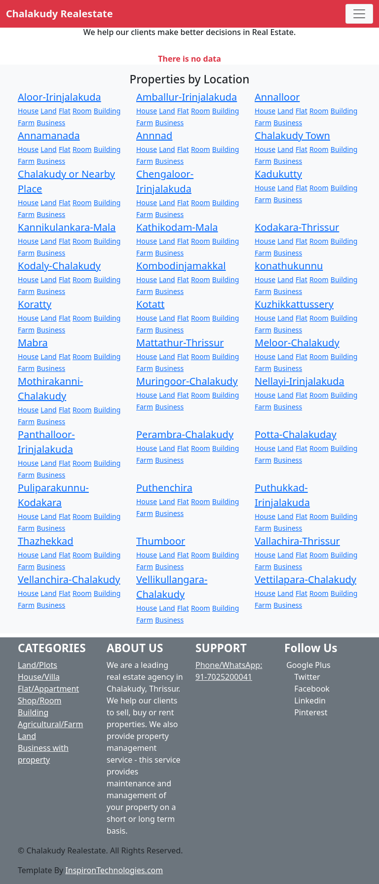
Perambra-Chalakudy (184, 434)
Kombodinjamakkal (181, 265)
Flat (65, 110)
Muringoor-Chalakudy (187, 381)
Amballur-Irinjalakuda (186, 97)
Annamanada (49, 135)
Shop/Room (39, 700)
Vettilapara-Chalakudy (305, 579)
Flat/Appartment (48, 688)
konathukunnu (289, 265)
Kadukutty (278, 174)
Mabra (33, 342)
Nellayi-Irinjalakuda (299, 381)
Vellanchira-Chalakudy (69, 579)
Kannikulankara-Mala (66, 227)
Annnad (154, 135)
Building (107, 110)
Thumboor (160, 541)
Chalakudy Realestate (59, 13)
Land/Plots (37, 665)
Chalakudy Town (292, 135)
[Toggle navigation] (359, 14)
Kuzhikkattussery (294, 304)
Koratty (34, 304)
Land (48, 110)
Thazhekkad (46, 541)
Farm (26, 122)
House (28, 110)
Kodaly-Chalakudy (59, 265)
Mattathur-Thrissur (180, 342)
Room (82, 110)
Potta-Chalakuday (296, 434)
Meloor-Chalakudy (297, 342)
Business (51, 122)
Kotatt (150, 304)
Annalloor (277, 97)
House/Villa (39, 676)
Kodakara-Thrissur (297, 227)
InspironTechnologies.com (114, 870)
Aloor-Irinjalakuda (59, 97)
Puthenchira (164, 487)
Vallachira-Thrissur (297, 541)
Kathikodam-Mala (177, 227)
